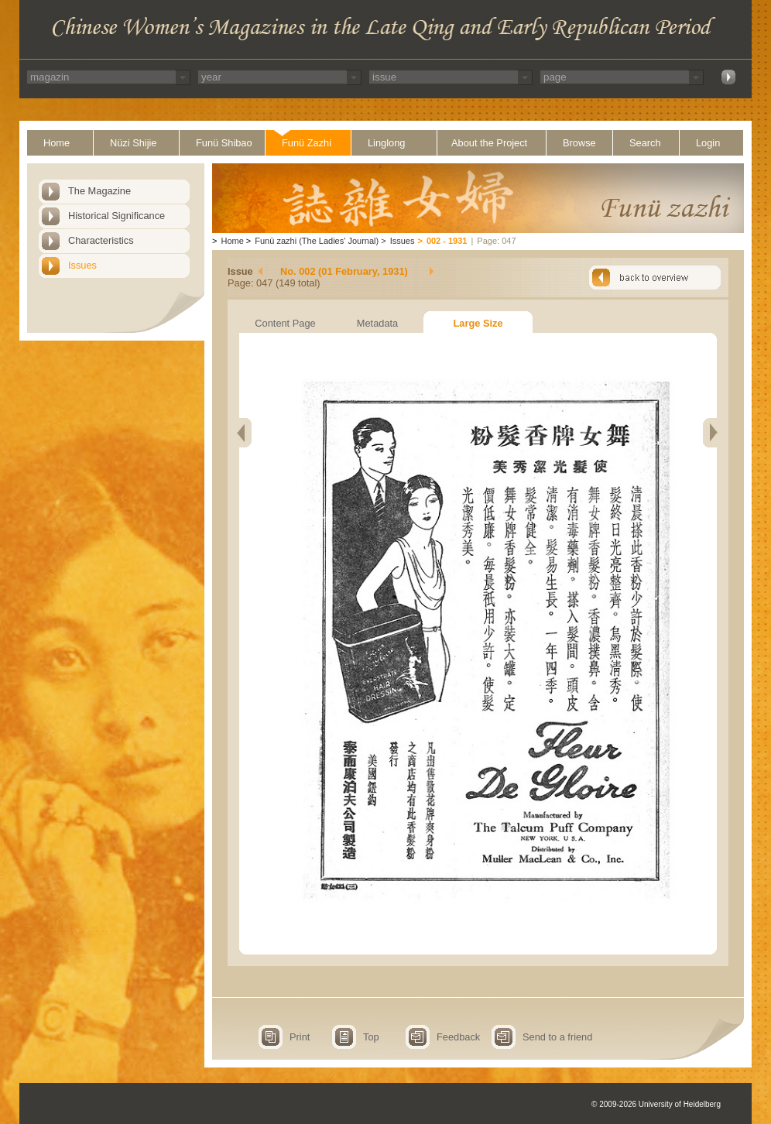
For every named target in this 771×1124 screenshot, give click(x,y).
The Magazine (99, 191)
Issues (82, 265)
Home (56, 143)
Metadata (377, 323)
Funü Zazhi (306, 143)
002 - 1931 (447, 240)
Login (708, 143)
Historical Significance (116, 215)
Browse (579, 143)
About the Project (489, 143)
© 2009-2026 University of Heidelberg (656, 1104)
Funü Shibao (224, 143)
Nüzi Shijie (133, 143)
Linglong (386, 143)
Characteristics (101, 240)
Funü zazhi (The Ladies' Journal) (317, 240)
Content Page (285, 323)
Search (645, 143)
